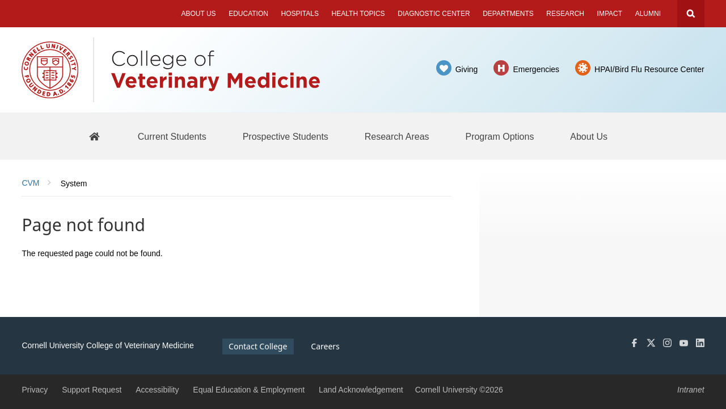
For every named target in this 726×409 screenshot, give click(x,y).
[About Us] (589, 136)
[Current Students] (172, 136)
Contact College (258, 346)
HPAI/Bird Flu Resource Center (649, 69)
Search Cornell (690, 13)
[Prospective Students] (285, 136)
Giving (466, 69)
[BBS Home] (94, 136)
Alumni (648, 14)
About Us (198, 14)
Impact (609, 14)
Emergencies (536, 69)
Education (248, 14)
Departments (508, 14)
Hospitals (300, 14)
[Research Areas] (397, 136)
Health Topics (358, 14)
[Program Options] (499, 136)
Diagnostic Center (434, 14)
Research (565, 14)
